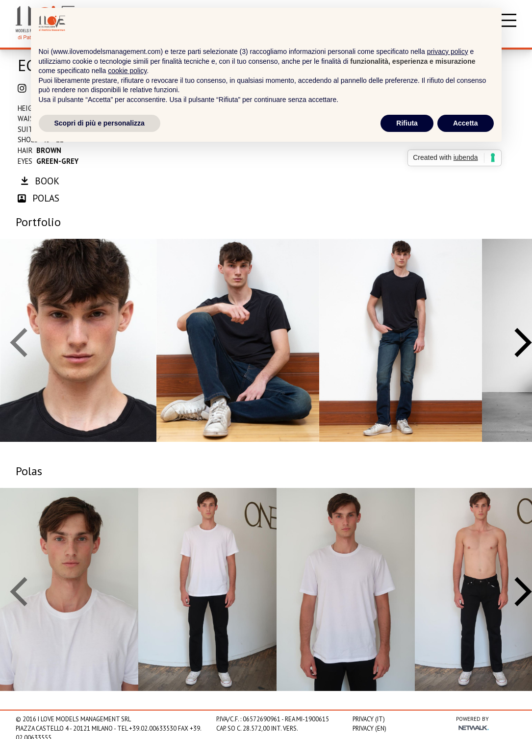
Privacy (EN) (369, 728)
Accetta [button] (465, 123)
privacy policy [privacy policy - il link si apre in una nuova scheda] (447, 51)
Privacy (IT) (369, 719)
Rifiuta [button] (407, 123)
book (40, 181)
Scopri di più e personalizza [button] (99, 123)
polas (38, 198)
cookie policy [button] (127, 71)
